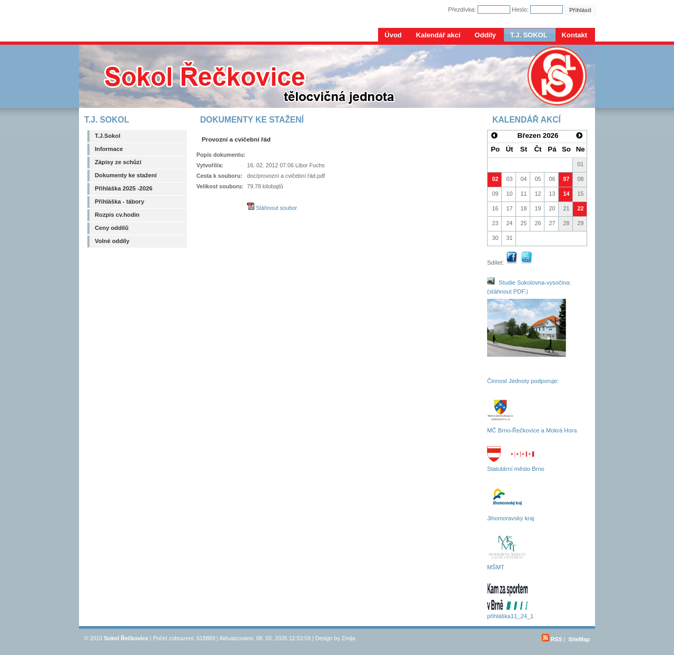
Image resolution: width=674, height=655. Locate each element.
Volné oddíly (112, 241)
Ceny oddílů (111, 228)
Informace (109, 149)
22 (581, 208)
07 (566, 179)
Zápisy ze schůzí (118, 162)
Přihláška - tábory (119, 201)
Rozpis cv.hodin (117, 214)
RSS (552, 639)
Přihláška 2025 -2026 (123, 188)
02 (495, 179)
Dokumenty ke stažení (126, 175)
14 (566, 193)
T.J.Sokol (108, 136)
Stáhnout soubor (272, 208)
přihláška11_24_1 (510, 616)
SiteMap (579, 639)
